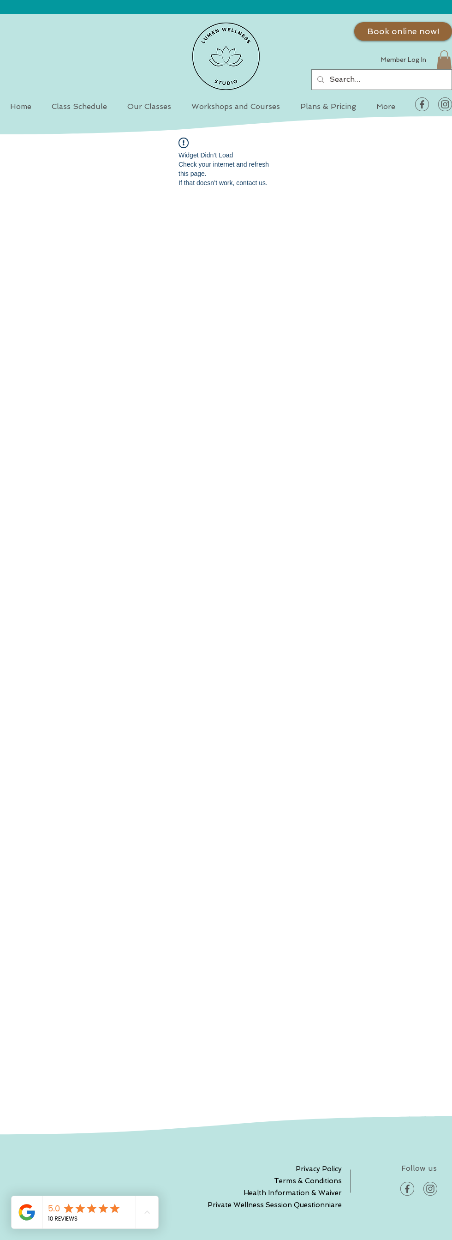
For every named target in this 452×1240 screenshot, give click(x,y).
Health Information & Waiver (309, 1193)
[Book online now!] (403, 31)
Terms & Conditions (309, 1181)
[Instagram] (445, 104)
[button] (444, 59)
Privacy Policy (319, 1169)
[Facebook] (422, 104)
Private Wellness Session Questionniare (309, 1205)
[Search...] (380, 80)
